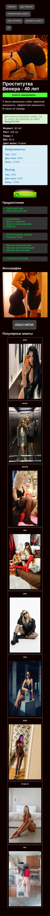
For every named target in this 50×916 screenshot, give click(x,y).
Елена (25, 657)
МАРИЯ (25, 340)
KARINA (25, 720)
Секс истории (14, 21)
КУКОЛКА (25, 403)
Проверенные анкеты (18, 14)
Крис (25, 847)
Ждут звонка (26, 7)
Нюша (25, 594)
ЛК (8, 28)
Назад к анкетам (24, 325)
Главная (11, 7)
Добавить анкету (34, 21)
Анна (24, 530)
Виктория (25, 467)
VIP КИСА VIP (25, 784)
